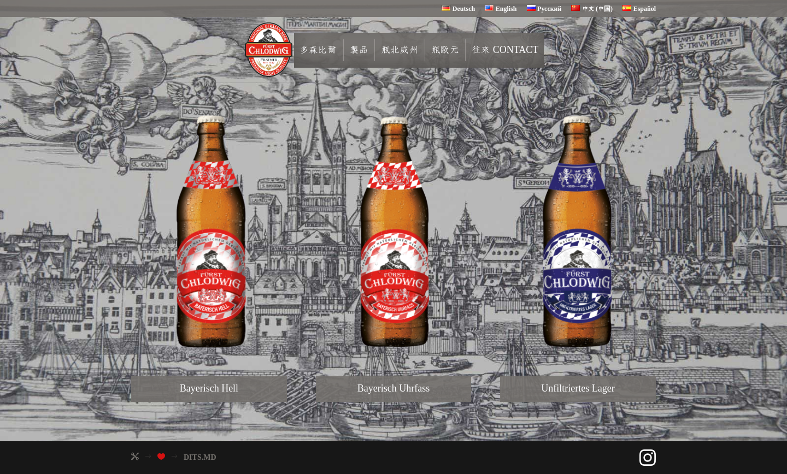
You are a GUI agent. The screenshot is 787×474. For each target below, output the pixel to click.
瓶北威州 (408, 50)
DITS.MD (200, 457)
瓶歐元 (454, 50)
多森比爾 (326, 50)
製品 (368, 50)
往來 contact (513, 50)
